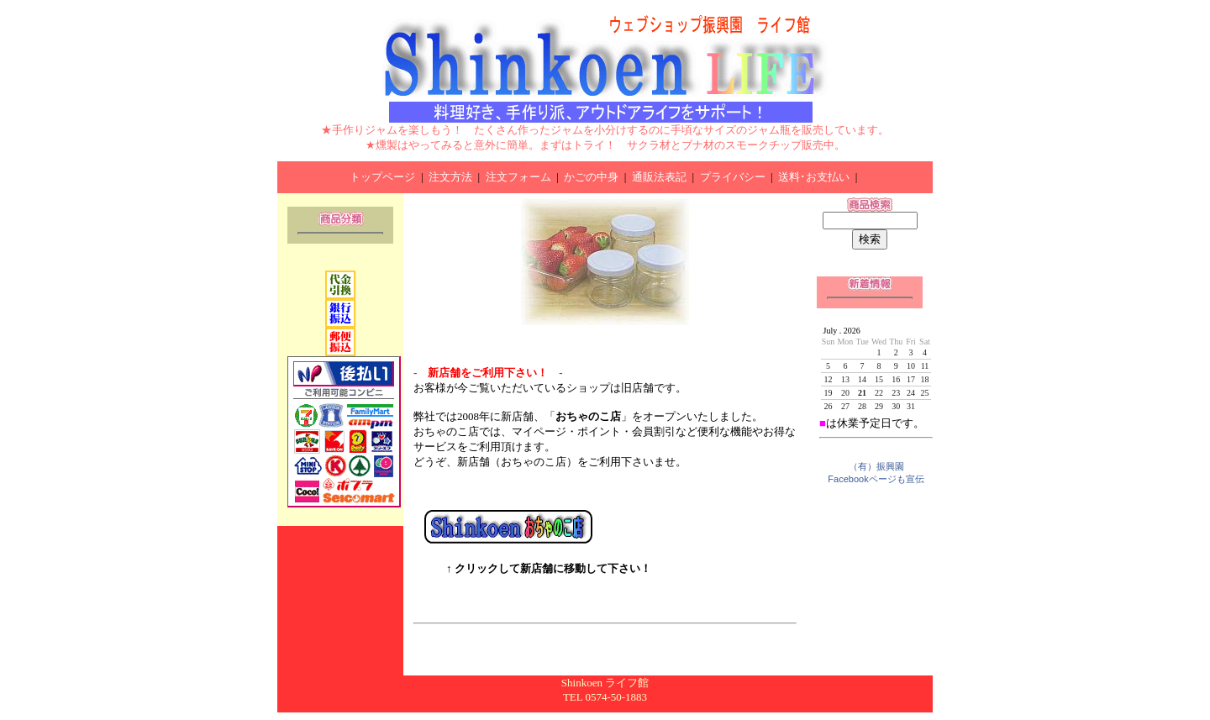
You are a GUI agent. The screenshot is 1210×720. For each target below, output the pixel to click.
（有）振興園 (876, 466)
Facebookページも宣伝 (875, 479)
